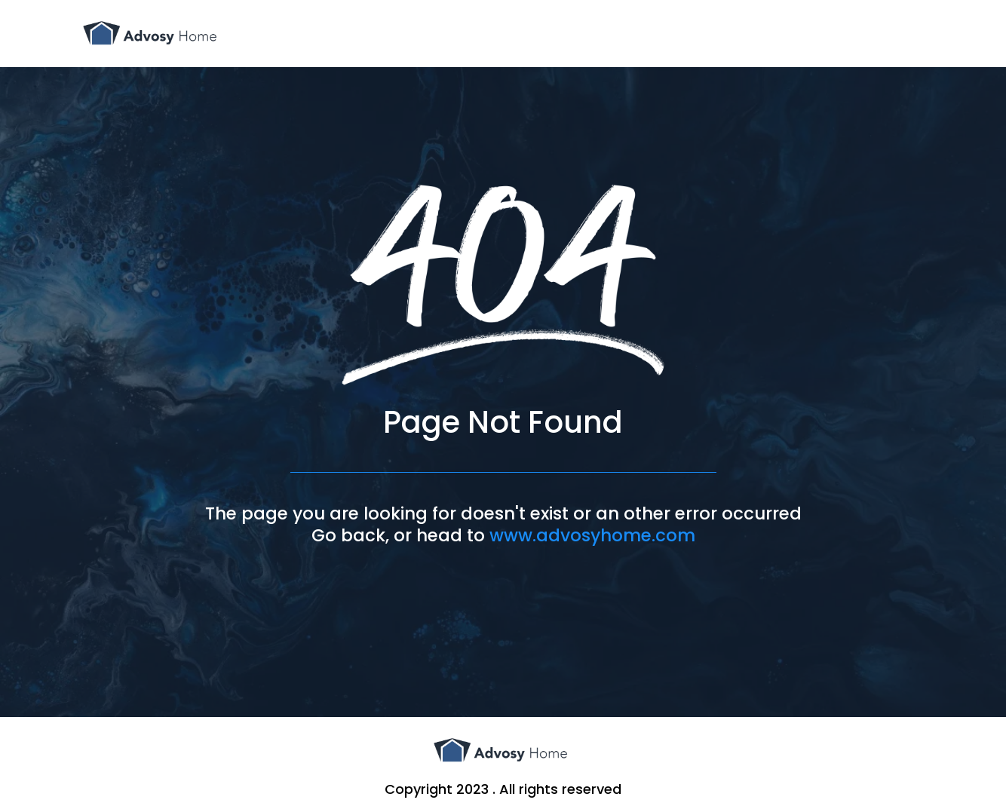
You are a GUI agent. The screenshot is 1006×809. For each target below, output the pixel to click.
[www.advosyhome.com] (152, 33)
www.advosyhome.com (592, 535)
